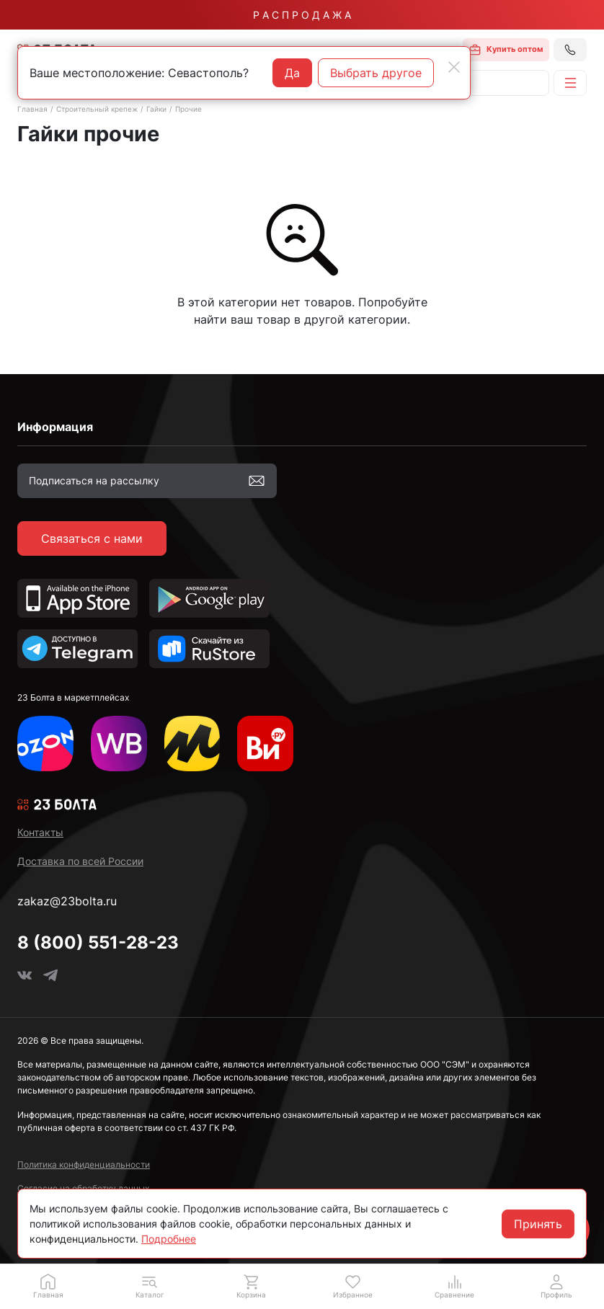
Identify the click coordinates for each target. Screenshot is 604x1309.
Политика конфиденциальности (83, 1164)
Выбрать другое (376, 73)
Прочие (188, 109)
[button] (149, 1286)
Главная (32, 109)
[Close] (454, 67)
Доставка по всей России (80, 861)
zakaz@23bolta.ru (67, 901)
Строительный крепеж (97, 109)
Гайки (156, 109)
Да (292, 73)
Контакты (40, 832)
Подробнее (168, 1239)
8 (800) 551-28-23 (98, 942)
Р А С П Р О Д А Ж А (302, 15)
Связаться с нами (92, 538)
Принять (538, 1224)
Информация (55, 427)
